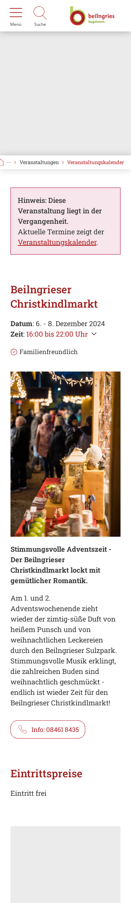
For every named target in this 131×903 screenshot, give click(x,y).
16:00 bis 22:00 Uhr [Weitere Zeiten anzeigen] (57, 333)
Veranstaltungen (39, 162)
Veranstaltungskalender (95, 162)
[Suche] (40, 15)
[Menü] (15, 15)
